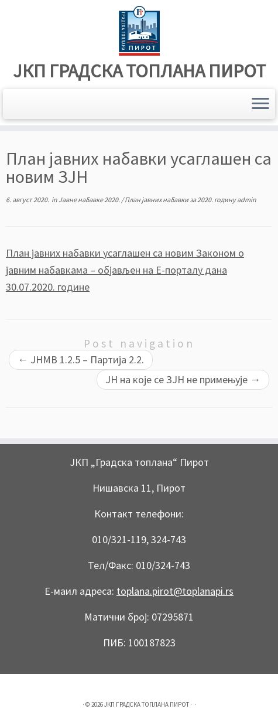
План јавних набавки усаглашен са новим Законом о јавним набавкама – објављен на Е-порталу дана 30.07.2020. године (125, 270)
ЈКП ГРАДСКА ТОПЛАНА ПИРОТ (139, 71)
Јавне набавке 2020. (90, 199)
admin (246, 199)
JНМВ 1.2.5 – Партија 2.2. (81, 359)
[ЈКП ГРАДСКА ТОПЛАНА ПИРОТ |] (139, 31)
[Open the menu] (260, 104)
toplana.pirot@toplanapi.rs (175, 591)
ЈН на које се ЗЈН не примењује (182, 379)
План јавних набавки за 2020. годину (181, 199)
